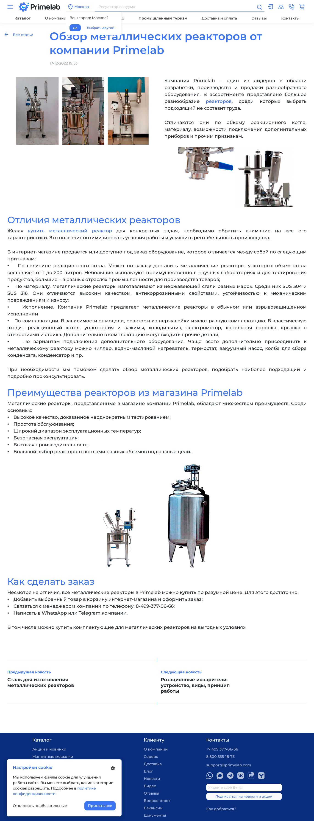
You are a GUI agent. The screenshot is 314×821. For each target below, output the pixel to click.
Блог (148, 771)
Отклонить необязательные (40, 806)
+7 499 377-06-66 (222, 749)
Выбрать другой (100, 28)
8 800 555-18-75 (220, 756)
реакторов (219, 101)
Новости (152, 778)
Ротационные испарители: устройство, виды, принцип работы (195, 685)
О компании (57, 18)
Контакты (290, 18)
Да (75, 28)
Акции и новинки (49, 749)
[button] (291, 6)
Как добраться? (221, 809)
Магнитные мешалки (52, 756)
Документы (155, 815)
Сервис (151, 756)
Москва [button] (78, 7)
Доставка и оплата (219, 18)
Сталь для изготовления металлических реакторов (40, 682)
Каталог (22, 18)
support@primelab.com (228, 765)
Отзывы (259, 18)
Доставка (153, 764)
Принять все (100, 806)
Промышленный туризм (163, 18)
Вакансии (153, 808)
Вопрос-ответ (157, 801)
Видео (150, 786)
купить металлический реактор (70, 230)
